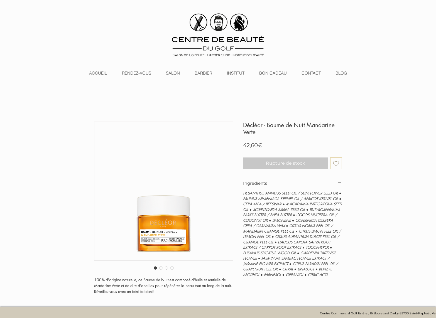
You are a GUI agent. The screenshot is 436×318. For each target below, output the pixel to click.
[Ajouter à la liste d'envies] (336, 163)
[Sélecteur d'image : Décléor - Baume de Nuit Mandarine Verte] (155, 268)
